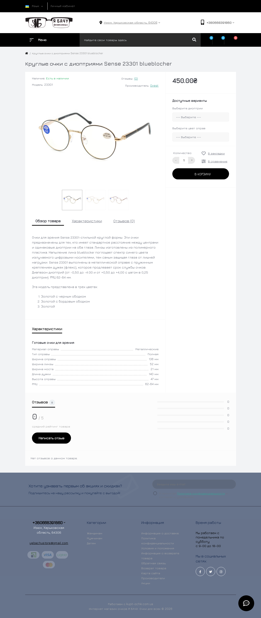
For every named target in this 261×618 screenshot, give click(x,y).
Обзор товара (48, 221)
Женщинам (94, 533)
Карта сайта (150, 573)
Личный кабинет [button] (63, 6)
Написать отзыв (51, 438)
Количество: (182, 153)
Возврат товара (153, 568)
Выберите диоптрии (187, 108)
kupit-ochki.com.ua (139, 604)
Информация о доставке (160, 533)
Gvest (154, 85)
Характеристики (87, 221)
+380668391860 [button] (48, 522)
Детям (91, 543)
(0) (136, 78)
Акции (145, 583)
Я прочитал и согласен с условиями (193, 495)
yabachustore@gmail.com (48, 543)
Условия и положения (157, 548)
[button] (130, 22)
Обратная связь (153, 563)
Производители (153, 578)
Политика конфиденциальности (201, 493)
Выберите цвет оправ (188, 128)
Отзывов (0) (124, 221)
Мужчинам (94, 538)
